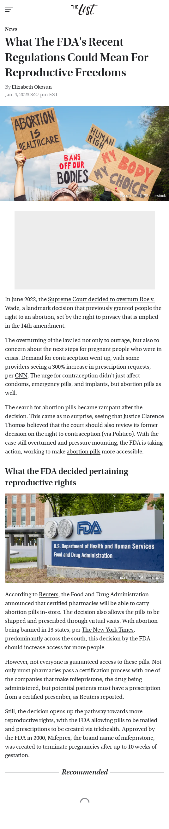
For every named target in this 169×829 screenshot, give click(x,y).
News (11, 29)
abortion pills (83, 451)
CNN (21, 375)
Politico (122, 434)
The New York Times (108, 630)
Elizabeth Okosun (32, 87)
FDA (20, 738)
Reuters (48, 594)
